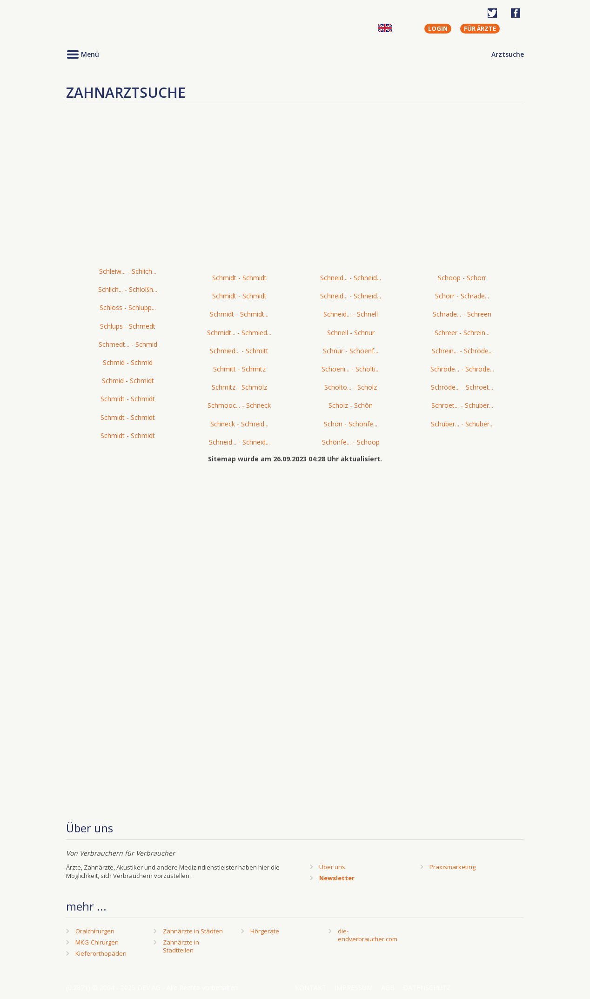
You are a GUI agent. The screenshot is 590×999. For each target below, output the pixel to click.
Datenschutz (427, 987)
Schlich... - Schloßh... (127, 289)
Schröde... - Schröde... (462, 368)
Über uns (332, 867)
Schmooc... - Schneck (239, 405)
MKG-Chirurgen (97, 942)
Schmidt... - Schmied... (239, 332)
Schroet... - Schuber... (462, 405)
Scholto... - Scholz (350, 387)
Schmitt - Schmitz (239, 368)
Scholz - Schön (351, 405)
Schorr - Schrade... (462, 295)
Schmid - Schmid (128, 362)
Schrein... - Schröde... (462, 350)
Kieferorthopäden (101, 953)
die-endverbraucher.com (367, 935)
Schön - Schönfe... (350, 423)
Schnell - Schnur (351, 332)
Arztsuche (507, 54)
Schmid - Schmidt (128, 380)
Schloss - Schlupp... (128, 307)
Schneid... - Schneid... (239, 442)
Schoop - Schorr (462, 277)
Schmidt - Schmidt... (239, 314)
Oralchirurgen (94, 931)
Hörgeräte (264, 931)
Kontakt (310, 987)
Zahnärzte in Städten (193, 931)
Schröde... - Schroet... (462, 387)
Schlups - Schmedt (127, 326)
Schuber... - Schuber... (462, 423)
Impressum (354, 987)
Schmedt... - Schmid (128, 344)
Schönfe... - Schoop (351, 442)
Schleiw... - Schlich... (127, 271)
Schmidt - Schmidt (128, 398)
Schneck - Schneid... (239, 423)
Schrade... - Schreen (462, 314)
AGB (388, 987)
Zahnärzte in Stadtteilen (181, 946)
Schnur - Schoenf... (350, 350)
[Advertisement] (295, 193)
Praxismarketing (452, 867)
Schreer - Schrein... (462, 332)
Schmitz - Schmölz (239, 387)
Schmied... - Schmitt (239, 350)
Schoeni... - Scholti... (351, 368)
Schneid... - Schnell (350, 314)
